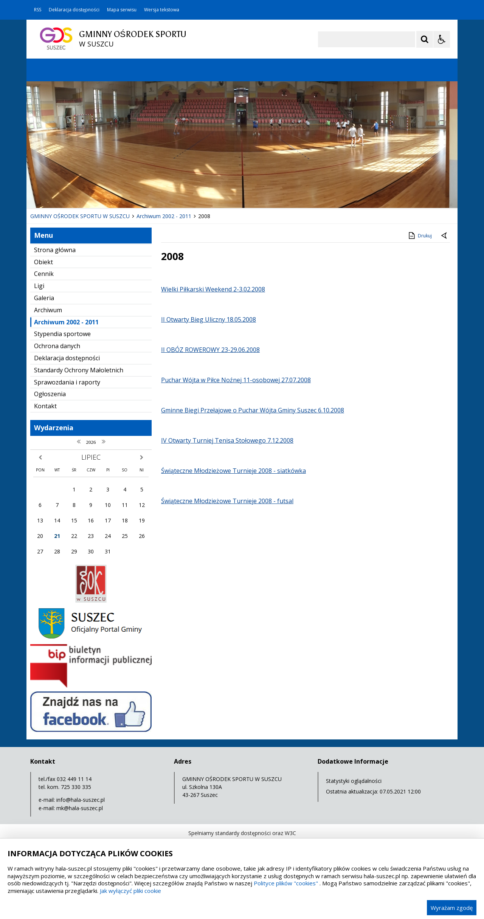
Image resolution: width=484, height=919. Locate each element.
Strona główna (55, 250)
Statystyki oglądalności (354, 780)
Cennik (44, 274)
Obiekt (43, 262)
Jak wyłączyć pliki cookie (130, 890)
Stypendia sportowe (62, 334)
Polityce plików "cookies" (286, 883)
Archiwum (48, 310)
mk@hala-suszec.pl (79, 808)
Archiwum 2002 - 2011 (66, 322)
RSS (37, 10)
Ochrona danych (57, 346)
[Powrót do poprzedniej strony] (444, 235)
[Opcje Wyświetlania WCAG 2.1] (441, 39)
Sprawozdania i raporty (67, 382)
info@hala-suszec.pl (80, 799)
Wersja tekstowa (161, 10)
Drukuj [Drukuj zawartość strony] (419, 235)
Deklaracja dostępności (74, 10)
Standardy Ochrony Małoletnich (78, 370)
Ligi (39, 286)
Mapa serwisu (122, 10)
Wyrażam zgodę (452, 907)
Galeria (44, 298)
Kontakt (45, 406)
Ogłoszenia (50, 394)
